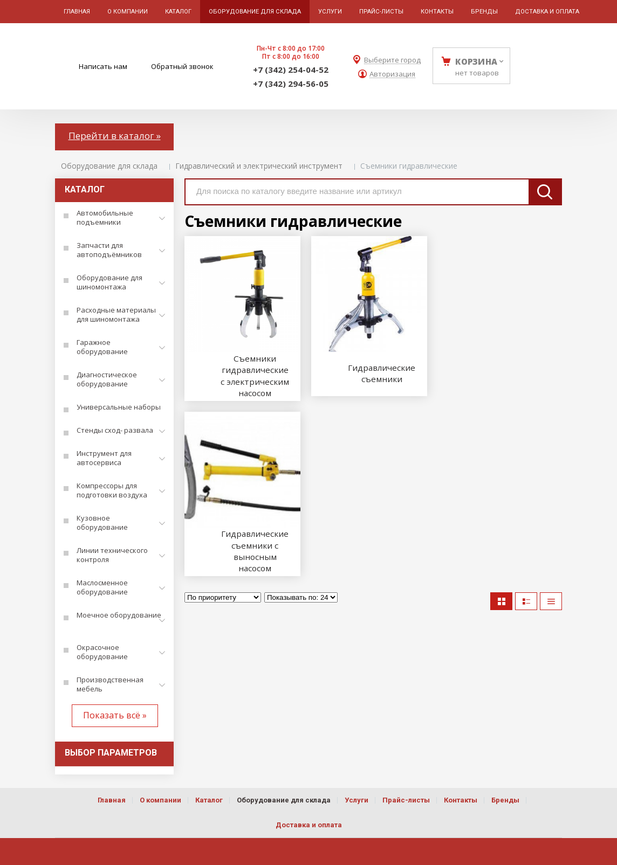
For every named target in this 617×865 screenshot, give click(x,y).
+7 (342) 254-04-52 (290, 69)
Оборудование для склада (109, 166)
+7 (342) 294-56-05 (290, 83)
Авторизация (392, 74)
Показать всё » (115, 715)
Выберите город (392, 60)
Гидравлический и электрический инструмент (258, 166)
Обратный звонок (182, 66)
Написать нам (103, 66)
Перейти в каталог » (114, 135)
